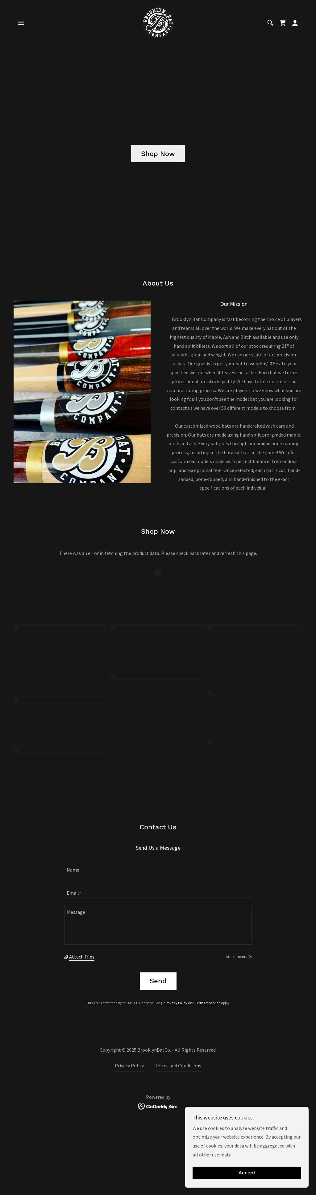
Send (158, 981)
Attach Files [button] (81, 957)
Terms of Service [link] (207, 1002)
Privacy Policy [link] (176, 1002)
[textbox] (158, 866)
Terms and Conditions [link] (178, 1065)
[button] (21, 23)
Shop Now (158, 154)
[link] (158, 22)
